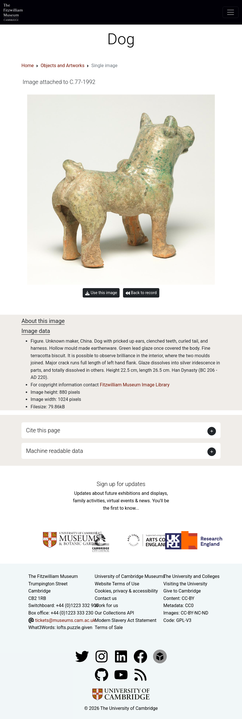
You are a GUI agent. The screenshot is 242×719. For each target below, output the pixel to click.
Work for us (106, 605)
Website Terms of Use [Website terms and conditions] (117, 584)
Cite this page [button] (43, 430)
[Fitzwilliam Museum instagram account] (102, 656)
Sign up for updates (121, 484)
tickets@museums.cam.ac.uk (65, 620)
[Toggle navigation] (231, 12)
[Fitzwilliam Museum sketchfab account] (160, 656)
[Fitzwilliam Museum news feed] (140, 674)
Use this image (101, 292)
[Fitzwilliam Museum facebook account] (121, 656)
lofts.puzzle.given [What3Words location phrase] (74, 627)
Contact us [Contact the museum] (106, 598)
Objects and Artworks (62, 65)
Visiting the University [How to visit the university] (185, 584)
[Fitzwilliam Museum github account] (102, 674)
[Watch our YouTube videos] (121, 674)
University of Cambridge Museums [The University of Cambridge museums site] (130, 576)
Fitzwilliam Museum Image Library (135, 384)
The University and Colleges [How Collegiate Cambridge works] (191, 576)
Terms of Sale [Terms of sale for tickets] (109, 627)
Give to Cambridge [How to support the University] (182, 591)
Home (27, 65)
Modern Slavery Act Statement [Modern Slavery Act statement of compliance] (125, 620)
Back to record (141, 292)
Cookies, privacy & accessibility (126, 591)
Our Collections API (114, 613)
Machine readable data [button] (54, 450)
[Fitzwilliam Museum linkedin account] (141, 656)
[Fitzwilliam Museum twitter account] (82, 656)
